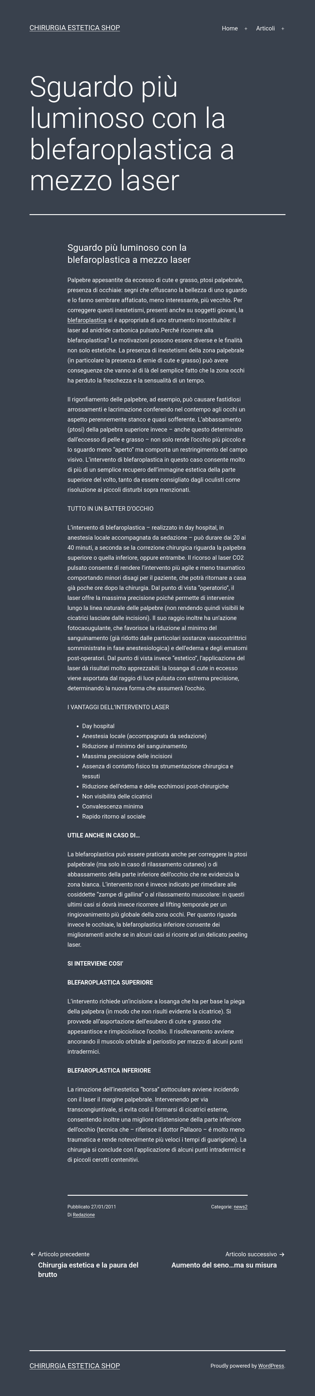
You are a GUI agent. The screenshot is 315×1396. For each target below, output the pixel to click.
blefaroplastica (87, 320)
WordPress (271, 1366)
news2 (241, 1207)
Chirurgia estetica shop (75, 28)
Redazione (84, 1215)
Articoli (265, 28)
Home (230, 28)
